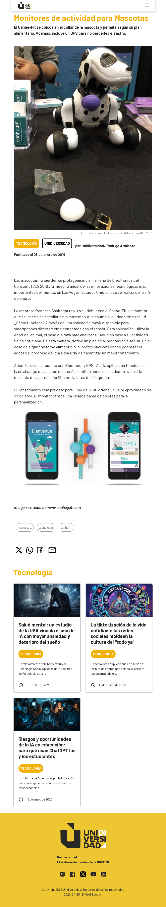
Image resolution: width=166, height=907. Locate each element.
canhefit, (66, 527)
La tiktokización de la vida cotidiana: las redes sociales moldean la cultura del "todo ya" (119, 633)
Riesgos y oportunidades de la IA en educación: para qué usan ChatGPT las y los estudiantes (46, 747)
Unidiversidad (57, 243)
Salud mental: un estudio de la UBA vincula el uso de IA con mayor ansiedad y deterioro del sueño (46, 633)
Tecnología (26, 243)
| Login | (97, 894)
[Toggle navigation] (147, 5)
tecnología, (46, 527)
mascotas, (24, 527)
